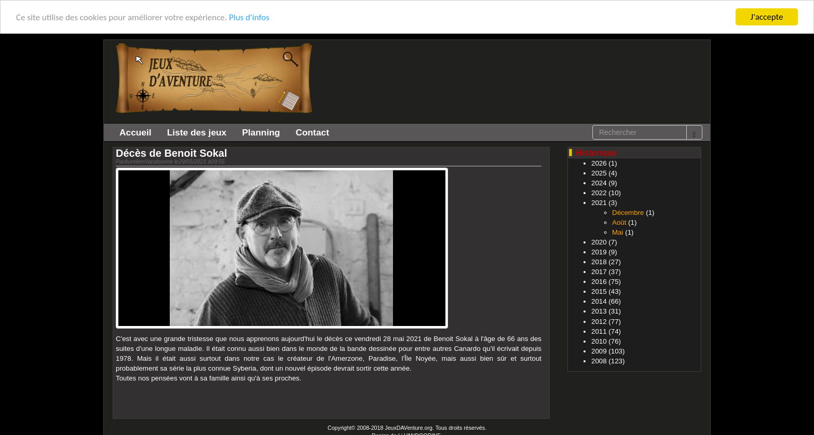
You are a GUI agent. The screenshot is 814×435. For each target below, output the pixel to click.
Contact (312, 132)
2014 (599, 301)
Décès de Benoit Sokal (171, 153)
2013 (599, 311)
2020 (599, 242)
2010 (599, 341)
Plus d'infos (249, 17)
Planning (261, 132)
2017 (599, 272)
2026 (599, 163)
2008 (599, 361)
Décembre (628, 212)
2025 (599, 173)
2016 (599, 282)
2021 (599, 203)
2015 (599, 291)
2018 (599, 262)
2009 (599, 351)
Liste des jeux (197, 132)
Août (619, 222)
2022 (599, 193)
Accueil (135, 132)
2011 (599, 331)
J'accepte (767, 16)
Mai (617, 232)
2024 (599, 183)
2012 (599, 321)
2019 (599, 252)
